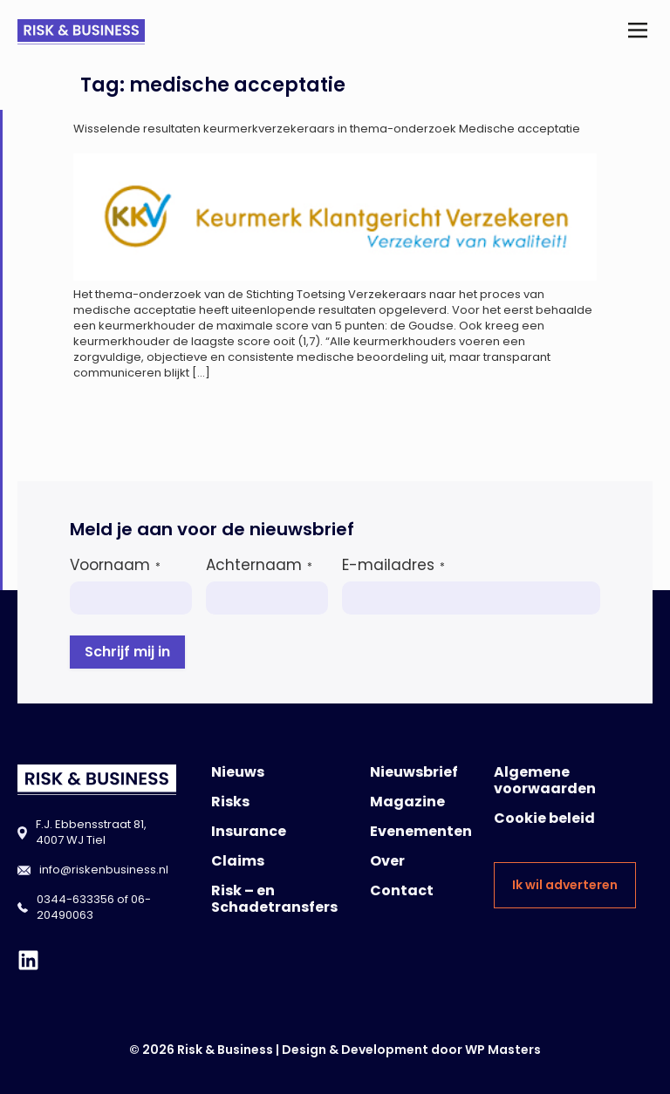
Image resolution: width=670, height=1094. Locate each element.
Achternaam (259, 564)
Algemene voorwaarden (545, 780)
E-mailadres (393, 564)
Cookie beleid (544, 818)
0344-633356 (75, 899)
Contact (402, 890)
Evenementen (421, 831)
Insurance (248, 831)
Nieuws (237, 772)
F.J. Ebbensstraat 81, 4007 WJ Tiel (91, 832)
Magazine (407, 802)
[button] (638, 31)
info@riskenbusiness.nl (103, 869)
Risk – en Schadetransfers (274, 898)
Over (387, 861)
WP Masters (503, 1049)
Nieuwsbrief (414, 772)
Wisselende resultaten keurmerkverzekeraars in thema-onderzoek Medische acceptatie (326, 128)
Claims (237, 861)
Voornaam (115, 564)
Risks (230, 802)
